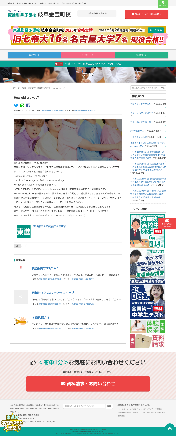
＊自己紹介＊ (41, 317)
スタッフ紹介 (148, 409)
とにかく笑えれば (138, 137)
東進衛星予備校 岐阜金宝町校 (39, 88)
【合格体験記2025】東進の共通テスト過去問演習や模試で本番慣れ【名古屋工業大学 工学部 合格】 (148, 155)
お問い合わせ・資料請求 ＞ (147, 14)
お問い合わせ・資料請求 (156, 412)
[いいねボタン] (17, 246)
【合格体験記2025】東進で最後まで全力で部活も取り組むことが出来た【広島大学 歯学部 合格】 (148, 182)
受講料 (135, 412)
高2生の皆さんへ (138, 131)
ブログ (23, 88)
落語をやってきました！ (141, 104)
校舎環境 (158, 409)
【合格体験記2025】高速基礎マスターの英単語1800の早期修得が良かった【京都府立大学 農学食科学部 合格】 (148, 167)
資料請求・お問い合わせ (88, 384)
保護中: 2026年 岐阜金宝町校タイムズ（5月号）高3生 (88, 64)
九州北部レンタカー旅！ (141, 122)
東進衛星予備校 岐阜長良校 (45, 421)
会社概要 (121, 416)
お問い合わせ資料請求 (167, 223)
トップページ (15, 88)
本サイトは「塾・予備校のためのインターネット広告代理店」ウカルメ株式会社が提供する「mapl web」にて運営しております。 (88, 433)
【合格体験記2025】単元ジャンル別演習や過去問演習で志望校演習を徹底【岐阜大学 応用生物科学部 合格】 (148, 194)
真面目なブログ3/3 (45, 268)
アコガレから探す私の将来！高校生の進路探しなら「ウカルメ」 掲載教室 (88, 430)
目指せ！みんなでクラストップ (53, 293)
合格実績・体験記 (124, 412)
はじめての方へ (135, 409)
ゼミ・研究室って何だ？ (141, 113)
